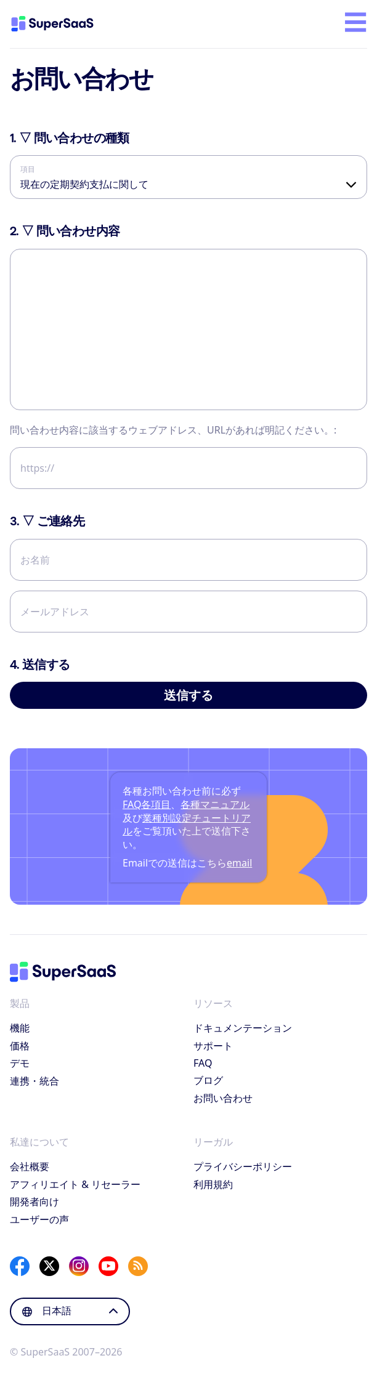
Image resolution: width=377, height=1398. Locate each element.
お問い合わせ (223, 1098)
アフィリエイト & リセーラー (75, 1184)
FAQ (202, 1063)
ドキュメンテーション (242, 1028)
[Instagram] (79, 1266)
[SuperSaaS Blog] (138, 1266)
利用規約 (213, 1184)
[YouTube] (108, 1266)
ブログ (208, 1080)
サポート (213, 1046)
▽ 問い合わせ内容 (65, 231)
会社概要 (29, 1166)
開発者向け (34, 1201)
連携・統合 (34, 1081)
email (239, 863)
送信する (188, 695)
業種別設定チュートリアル (187, 824)
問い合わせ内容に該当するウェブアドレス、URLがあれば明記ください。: (173, 430)
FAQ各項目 (147, 804)
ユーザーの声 (39, 1219)
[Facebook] (20, 1266)
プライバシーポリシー (242, 1166)
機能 (20, 1028)
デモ (20, 1063)
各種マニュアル (214, 804)
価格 (20, 1046)
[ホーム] (63, 24)
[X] (49, 1266)
